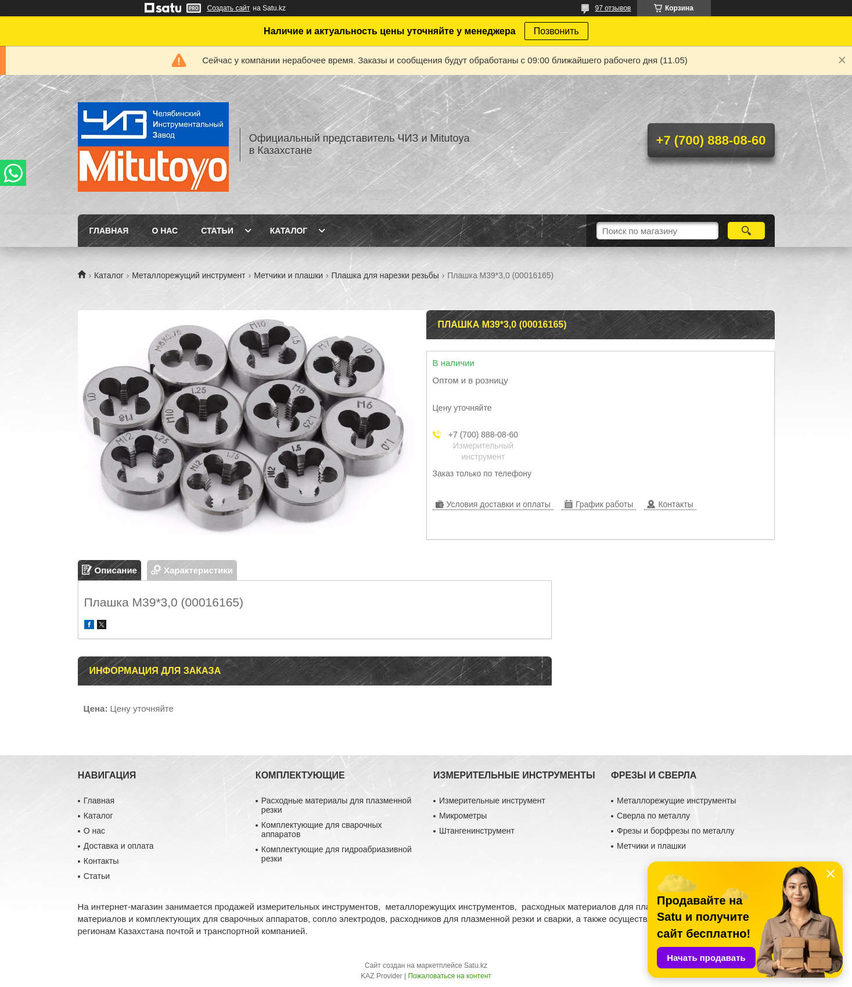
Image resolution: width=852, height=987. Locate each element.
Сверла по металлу (653, 815)
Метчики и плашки (288, 275)
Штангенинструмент (477, 830)
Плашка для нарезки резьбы (385, 275)
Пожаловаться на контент (449, 976)
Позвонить (556, 31)
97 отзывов (613, 8)
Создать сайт (228, 8)
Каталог (289, 230)
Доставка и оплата (119, 845)
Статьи (217, 230)
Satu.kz (475, 965)
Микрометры (463, 815)
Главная (109, 230)
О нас (165, 230)
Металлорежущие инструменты (676, 800)
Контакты (101, 861)
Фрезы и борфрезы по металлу (675, 830)
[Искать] (746, 230)
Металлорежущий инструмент (188, 275)
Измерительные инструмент (492, 800)
